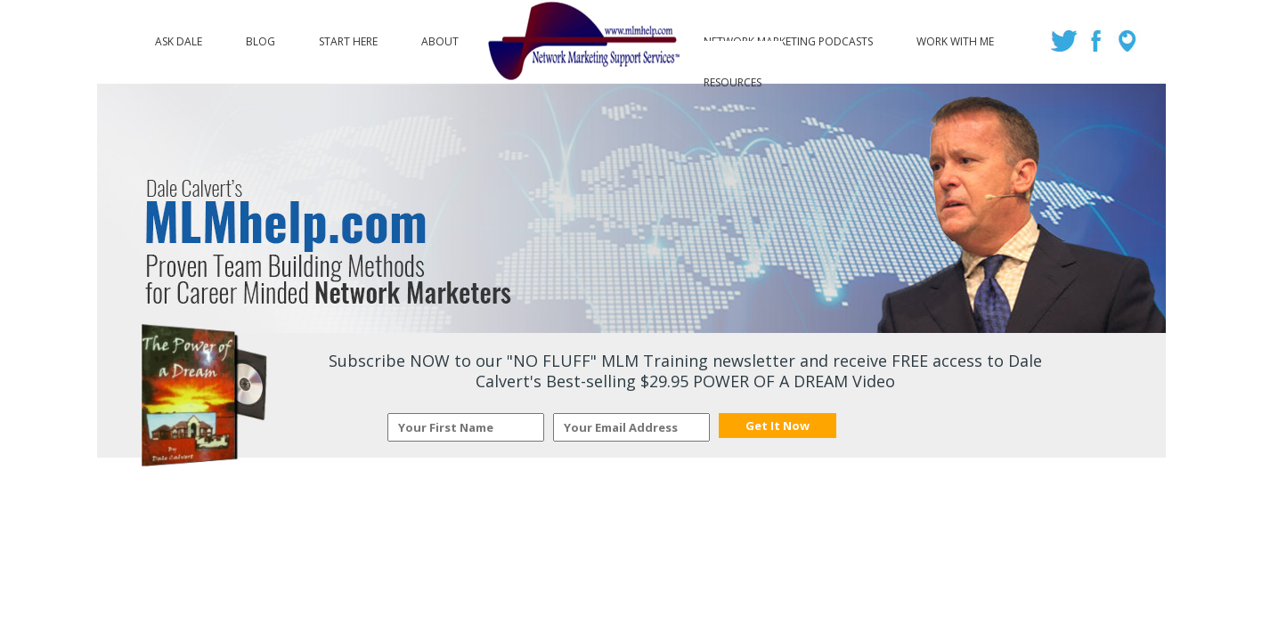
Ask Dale (178, 37)
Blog (260, 37)
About (440, 37)
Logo (581, 42)
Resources (732, 78)
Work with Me (955, 37)
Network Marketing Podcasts (788, 37)
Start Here (348, 37)
